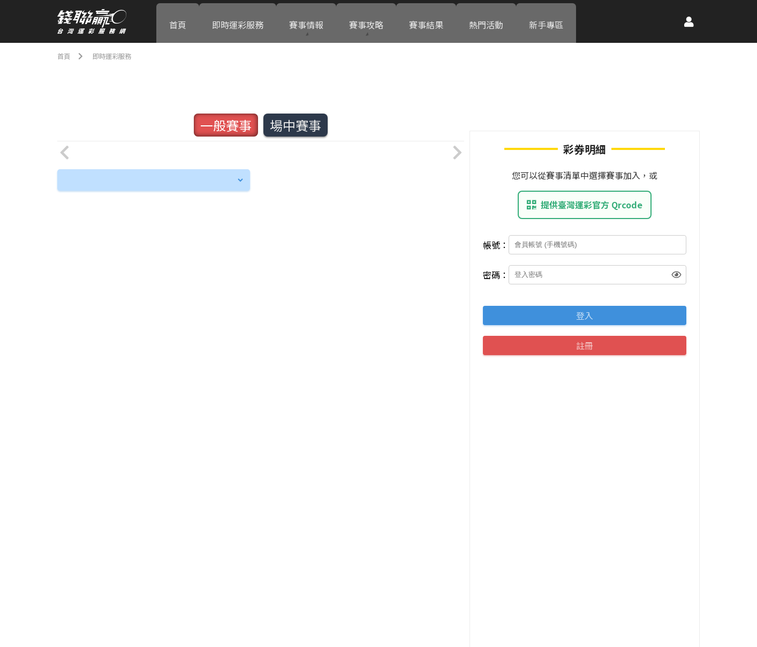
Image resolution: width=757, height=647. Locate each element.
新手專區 (546, 21)
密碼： (496, 274)
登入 (584, 315)
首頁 (177, 21)
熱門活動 (486, 21)
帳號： (496, 244)
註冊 (584, 345)
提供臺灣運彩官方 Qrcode (584, 204)
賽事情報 (306, 21)
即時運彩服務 (237, 21)
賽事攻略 (366, 21)
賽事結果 (426, 21)
